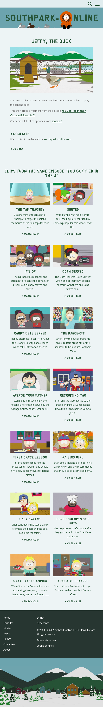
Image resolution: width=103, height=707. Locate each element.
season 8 (57, 169)
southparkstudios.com (57, 235)
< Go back (16, 244)
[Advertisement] (51, 55)
